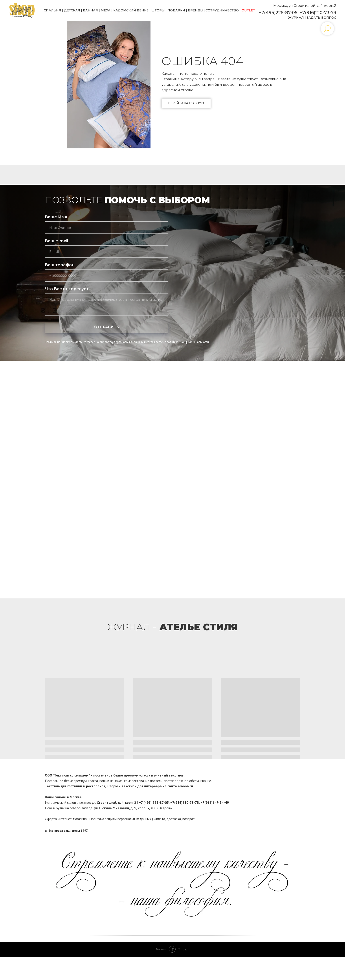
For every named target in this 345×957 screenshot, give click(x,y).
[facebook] (288, 831)
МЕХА (105, 10)
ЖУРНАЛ (296, 18)
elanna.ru (185, 786)
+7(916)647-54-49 (214, 802)
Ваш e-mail (56, 241)
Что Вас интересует (67, 288)
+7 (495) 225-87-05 (154, 802)
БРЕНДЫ (195, 10)
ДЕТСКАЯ (72, 10)
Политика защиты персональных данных (120, 819)
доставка (174, 819)
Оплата (159, 819)
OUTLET (248, 10)
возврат (188, 819)
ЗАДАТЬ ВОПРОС (321, 18)
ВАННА (89, 10)
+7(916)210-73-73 (318, 12)
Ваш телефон (60, 264)
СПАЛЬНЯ (52, 10)
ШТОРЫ (158, 10)
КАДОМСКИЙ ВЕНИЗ (131, 10)
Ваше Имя (56, 217)
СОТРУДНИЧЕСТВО (222, 10)
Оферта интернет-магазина (66, 819)
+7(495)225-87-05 (278, 12)
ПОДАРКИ (176, 10)
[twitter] (297, 831)
